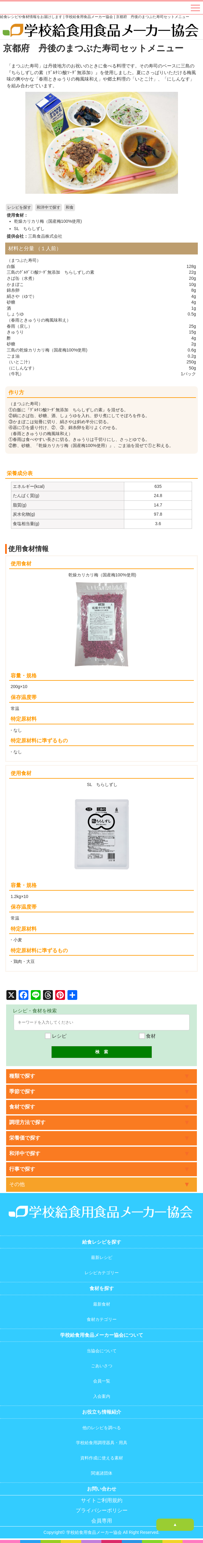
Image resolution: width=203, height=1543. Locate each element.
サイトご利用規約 (101, 1500)
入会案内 (101, 1396)
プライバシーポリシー (102, 1510)
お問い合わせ (101, 1488)
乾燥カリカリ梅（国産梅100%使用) (48, 221)
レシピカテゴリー (102, 1272)
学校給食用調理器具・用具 (101, 1442)
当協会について (102, 1350)
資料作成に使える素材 (101, 1457)
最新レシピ (101, 1257)
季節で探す (22, 1091)
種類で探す (22, 1076)
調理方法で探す (27, 1122)
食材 (147, 1036)
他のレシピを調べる (101, 1427)
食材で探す (22, 1107)
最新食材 (101, 1304)
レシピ (55, 1036)
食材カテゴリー (102, 1319)
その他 (17, 1184)
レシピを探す (19, 207)
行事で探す (22, 1169)
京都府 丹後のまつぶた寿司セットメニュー (93, 48)
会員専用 (101, 1521)
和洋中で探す (48, 207)
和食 (70, 207)
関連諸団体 (101, 1473)
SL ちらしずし (29, 228)
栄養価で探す (24, 1138)
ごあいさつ (101, 1365)
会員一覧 (101, 1381)
